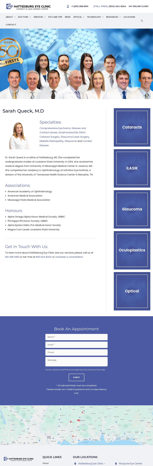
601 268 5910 (12, 256)
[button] (14, 16)
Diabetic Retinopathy (51, 140)
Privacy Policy (83, 369)
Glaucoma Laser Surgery (75, 136)
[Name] (76, 336)
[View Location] (75, 463)
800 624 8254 (44, 256)
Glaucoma (71, 140)
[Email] (76, 344)
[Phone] (76, 352)
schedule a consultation (69, 256)
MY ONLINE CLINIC (139, 6)
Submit (76, 377)
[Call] (76, 6)
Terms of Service (96, 369)
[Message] (76, 361)
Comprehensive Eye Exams (55, 127)
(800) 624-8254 (117, 6)
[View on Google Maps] (76, 424)
